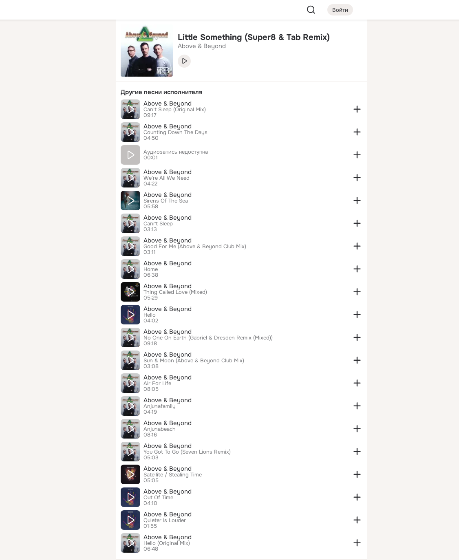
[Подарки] (20, 111)
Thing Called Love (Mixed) (175, 292)
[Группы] (91, 39)
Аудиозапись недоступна (175, 152)
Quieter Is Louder (164, 520)
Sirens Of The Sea (165, 201)
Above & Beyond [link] (202, 46)
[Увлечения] (55, 39)
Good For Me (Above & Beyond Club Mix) (194, 246)
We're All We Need (166, 178)
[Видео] (91, 75)
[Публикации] (20, 75)
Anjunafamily (159, 406)
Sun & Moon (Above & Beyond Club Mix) (193, 361)
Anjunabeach (159, 429)
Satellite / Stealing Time (172, 475)
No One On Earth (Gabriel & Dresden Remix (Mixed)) (208, 338)
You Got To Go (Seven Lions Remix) (187, 452)
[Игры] (91, 111)
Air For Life (157, 383)
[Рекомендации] (55, 147)
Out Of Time (158, 497)
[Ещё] (55, 497)
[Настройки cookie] (55, 549)
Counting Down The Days (175, 132)
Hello (149, 315)
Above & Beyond (167, 103)
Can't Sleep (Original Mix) (174, 109)
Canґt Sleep (158, 224)
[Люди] (55, 75)
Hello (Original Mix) (166, 543)
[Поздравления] (55, 111)
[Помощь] (20, 147)
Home (150, 269)
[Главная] (20, 39)
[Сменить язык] (55, 514)
